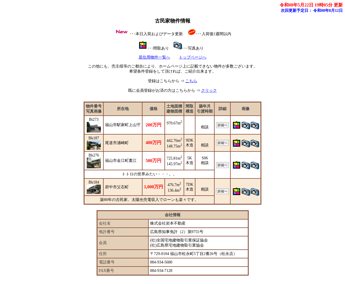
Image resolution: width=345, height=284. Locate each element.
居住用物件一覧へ (154, 57)
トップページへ (192, 57)
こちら (191, 81)
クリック (209, 90)
